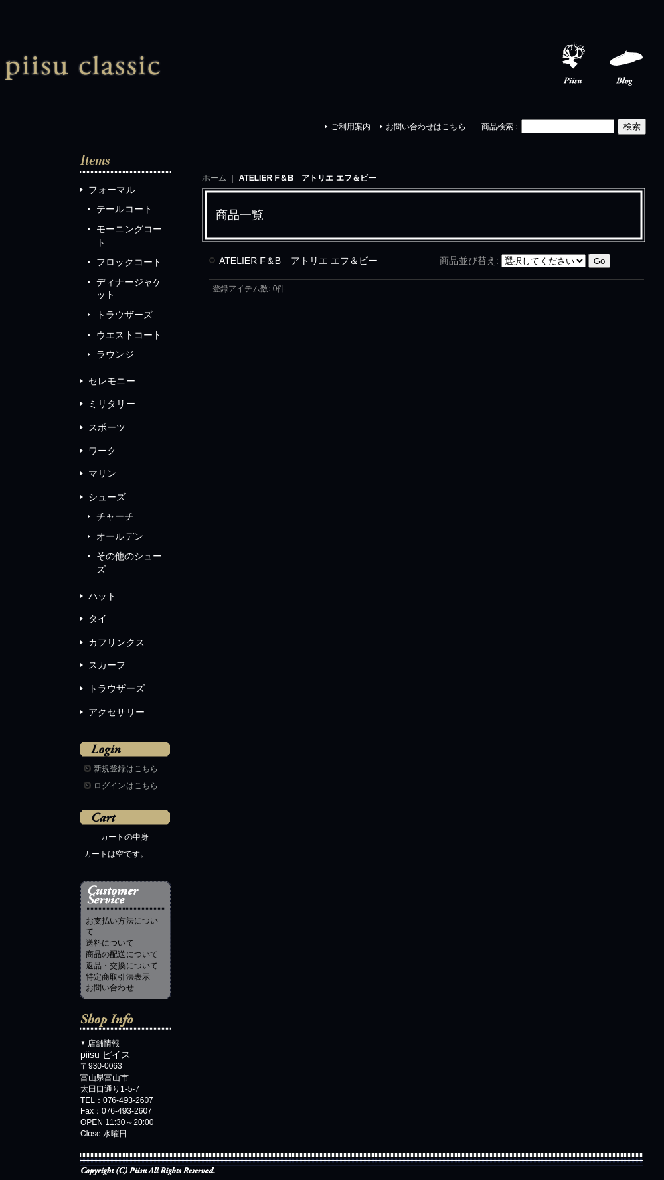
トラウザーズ (124, 314)
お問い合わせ (110, 987)
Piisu (573, 64)
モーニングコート (129, 236)
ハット (102, 596)
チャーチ (115, 516)
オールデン (119, 536)
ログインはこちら (126, 785)
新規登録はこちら (126, 768)
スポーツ (107, 427)
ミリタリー (111, 403)
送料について (110, 943)
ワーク (102, 450)
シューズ (107, 497)
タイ (97, 618)
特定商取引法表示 (118, 977)
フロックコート (129, 261)
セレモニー (111, 381)
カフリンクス (116, 642)
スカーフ (107, 665)
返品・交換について (122, 965)
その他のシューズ (129, 562)
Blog (626, 64)
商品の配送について (122, 954)
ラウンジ (115, 354)
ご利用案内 (351, 126)
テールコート (124, 209)
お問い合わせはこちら (426, 126)
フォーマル (111, 189)
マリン (102, 473)
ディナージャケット (129, 289)
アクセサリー (116, 712)
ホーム (214, 178)
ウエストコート (129, 334)
